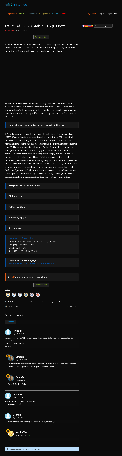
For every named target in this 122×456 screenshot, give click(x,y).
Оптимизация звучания (49, 302)
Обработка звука (35, 302)
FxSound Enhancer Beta (42, 263)
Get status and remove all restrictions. (27, 277)
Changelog (28, 238)
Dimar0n (10, 306)
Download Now (41, 37)
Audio (27, 302)
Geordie (17, 414)
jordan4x (17, 330)
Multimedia (9, 31)
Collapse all (11, 322)
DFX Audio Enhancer (13, 302)
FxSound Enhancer (18, 263)
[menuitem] (11, 14)
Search (92, 14)
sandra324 (21, 432)
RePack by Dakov (63, 302)
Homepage (14, 238)
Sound (23, 302)
